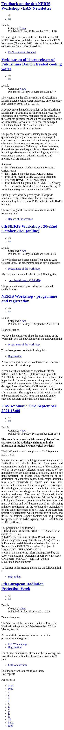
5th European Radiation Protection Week (22, 586)
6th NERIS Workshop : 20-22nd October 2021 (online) (29, 228)
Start (10, 685)
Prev (10, 688)
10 (9, 719)
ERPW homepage (18, 644)
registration (14, 576)
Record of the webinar (20, 218)
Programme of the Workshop (24, 268)
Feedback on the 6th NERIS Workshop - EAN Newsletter (26, 5)
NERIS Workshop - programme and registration (29, 298)
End (10, 725)
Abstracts (25, 280)
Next (10, 722)
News (23, 28)
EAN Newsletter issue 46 (22, 52)
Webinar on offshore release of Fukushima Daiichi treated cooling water (31, 64)
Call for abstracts (17, 665)
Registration (15, 356)
